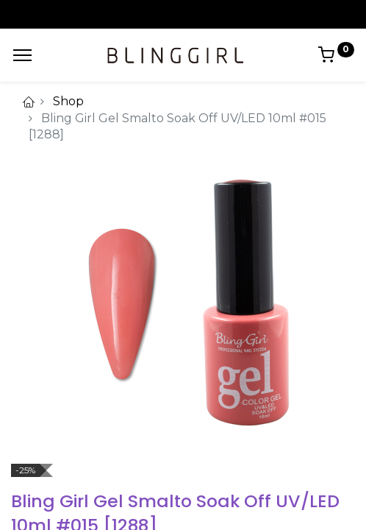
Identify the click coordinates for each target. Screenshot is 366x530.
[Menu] (22, 55)
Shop (68, 101)
